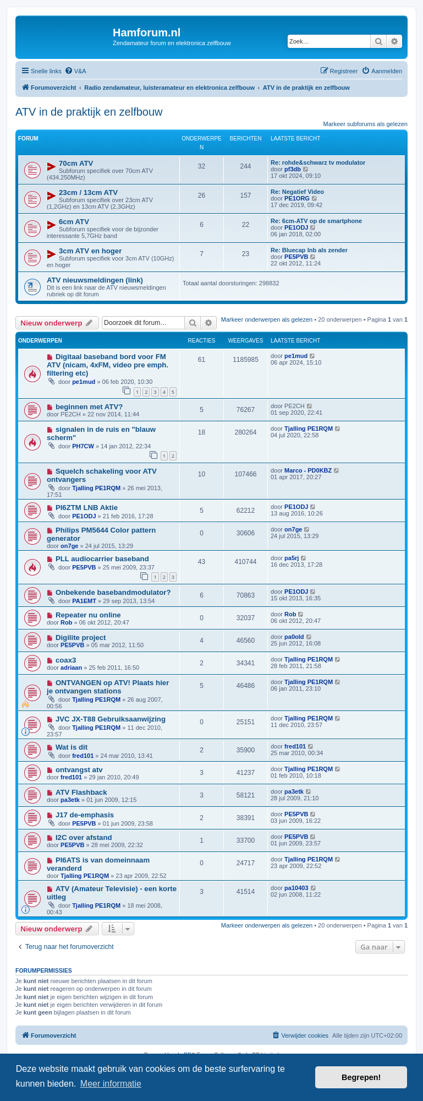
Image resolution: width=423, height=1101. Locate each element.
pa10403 (296, 888)
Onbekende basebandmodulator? (113, 592)
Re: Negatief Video (297, 191)
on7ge (69, 546)
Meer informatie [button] (110, 1083)
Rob (66, 622)
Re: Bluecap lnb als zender (309, 250)
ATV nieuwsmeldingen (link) (95, 280)
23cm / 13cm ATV (88, 192)
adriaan (71, 667)
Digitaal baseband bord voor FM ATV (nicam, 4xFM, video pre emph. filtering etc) (107, 364)
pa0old (294, 636)
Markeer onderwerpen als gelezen (266, 319)
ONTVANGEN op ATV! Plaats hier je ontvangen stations (108, 687)
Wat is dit (71, 747)
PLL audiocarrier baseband (102, 559)
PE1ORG (297, 198)
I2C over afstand (84, 837)
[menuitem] (75, 71)
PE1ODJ (296, 227)
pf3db (292, 169)
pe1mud (83, 381)
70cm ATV (76, 163)
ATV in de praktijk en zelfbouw (89, 112)
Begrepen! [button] (361, 1077)
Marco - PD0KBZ (308, 470)
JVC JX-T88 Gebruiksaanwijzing (111, 719)
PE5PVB (296, 256)
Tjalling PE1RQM (308, 428)
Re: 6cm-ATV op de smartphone (316, 221)
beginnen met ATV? (89, 407)
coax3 (66, 660)
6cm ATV (74, 222)
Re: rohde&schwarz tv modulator (318, 162)
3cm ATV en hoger (90, 251)
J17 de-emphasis (85, 815)
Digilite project (81, 637)
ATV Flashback (81, 792)
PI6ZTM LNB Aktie (87, 507)
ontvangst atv (79, 770)
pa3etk (70, 799)
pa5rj (291, 558)
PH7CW (83, 446)
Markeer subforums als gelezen (365, 124)
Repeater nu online (88, 615)
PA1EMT (84, 601)
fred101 (83, 755)
